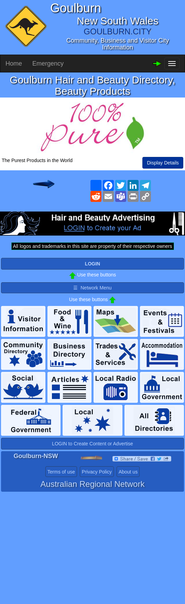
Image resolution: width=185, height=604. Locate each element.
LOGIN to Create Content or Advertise (92, 443)
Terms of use (61, 472)
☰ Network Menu (92, 287)
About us (128, 472)
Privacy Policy (97, 472)
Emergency (48, 63)
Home (14, 63)
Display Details (163, 163)
